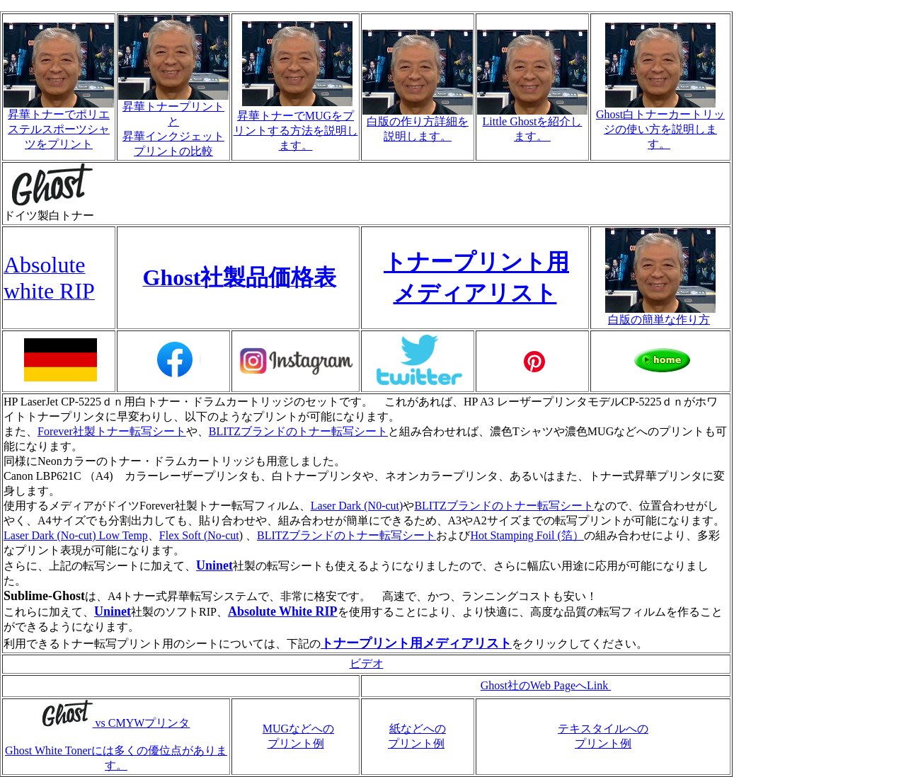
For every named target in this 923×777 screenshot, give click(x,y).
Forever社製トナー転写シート (112, 431)
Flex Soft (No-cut (199, 535)
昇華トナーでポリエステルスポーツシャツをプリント (59, 124)
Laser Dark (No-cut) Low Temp (76, 535)
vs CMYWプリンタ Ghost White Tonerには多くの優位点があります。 (116, 744)
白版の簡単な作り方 (660, 314)
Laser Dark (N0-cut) (357, 506)
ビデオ (367, 663)
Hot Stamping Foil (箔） (526, 535)
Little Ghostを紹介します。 (532, 123)
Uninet (214, 565)
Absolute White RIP (283, 611)
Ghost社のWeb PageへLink (546, 685)
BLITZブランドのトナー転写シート (298, 431)
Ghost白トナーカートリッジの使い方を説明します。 (660, 124)
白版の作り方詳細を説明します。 (417, 123)
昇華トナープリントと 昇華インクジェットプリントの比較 (173, 123)
